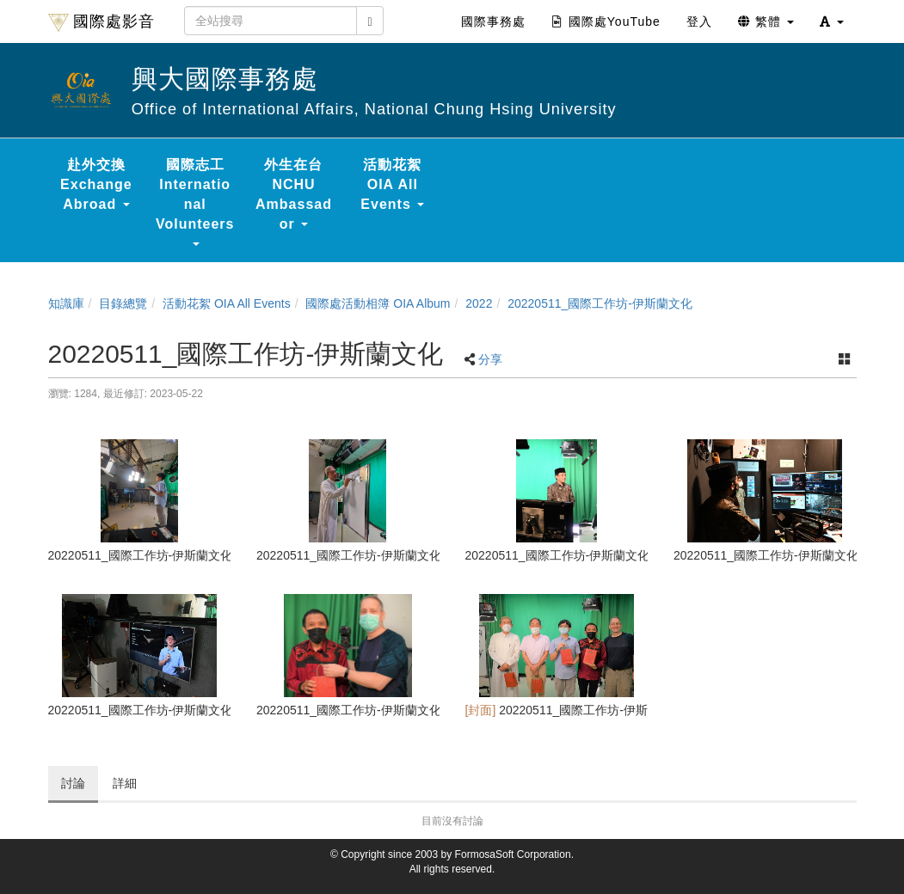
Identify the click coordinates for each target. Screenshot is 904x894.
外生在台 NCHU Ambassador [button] (293, 194)
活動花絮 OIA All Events (227, 303)
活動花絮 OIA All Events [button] (392, 184)
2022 (478, 303)
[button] (832, 21)
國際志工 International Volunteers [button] (195, 201)
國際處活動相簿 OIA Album (377, 303)
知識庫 (66, 303)
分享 (490, 359)
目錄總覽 (123, 303)
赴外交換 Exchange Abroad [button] (96, 184)
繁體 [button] (766, 21)
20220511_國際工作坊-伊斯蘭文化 (599, 303)
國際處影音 (101, 22)
